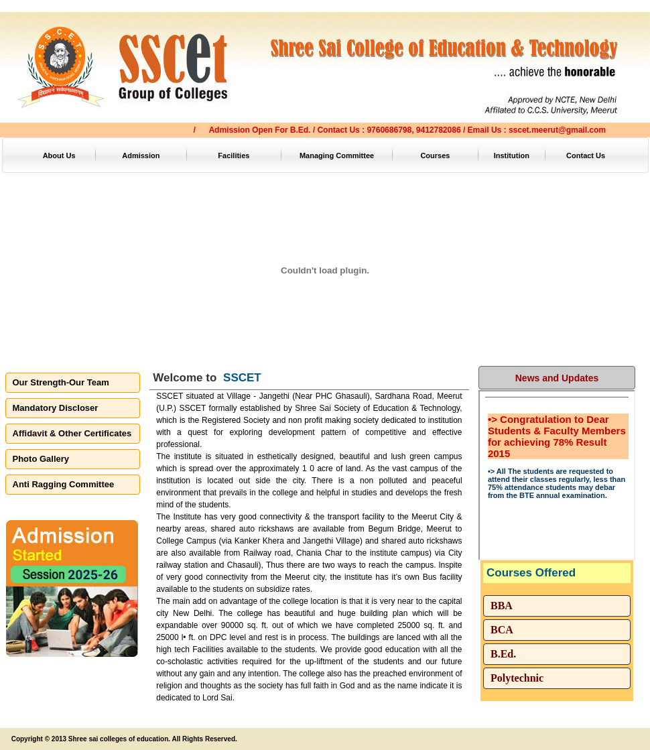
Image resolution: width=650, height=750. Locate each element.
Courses (435, 155)
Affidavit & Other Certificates (72, 433)
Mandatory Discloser (56, 408)
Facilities (233, 155)
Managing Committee (337, 155)
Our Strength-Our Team (61, 382)
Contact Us (585, 155)
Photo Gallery (41, 459)
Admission (140, 155)
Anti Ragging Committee (64, 484)
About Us (59, 155)
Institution (511, 155)
